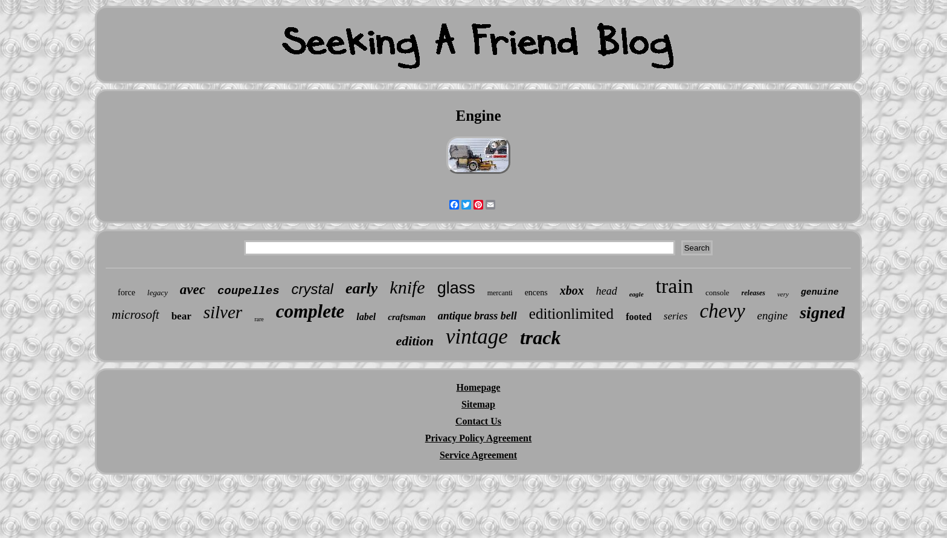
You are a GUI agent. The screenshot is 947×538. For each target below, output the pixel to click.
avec (192, 289)
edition (415, 340)
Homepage (479, 387)
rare (259, 319)
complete (310, 311)
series (676, 316)
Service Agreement (478, 455)
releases (753, 293)
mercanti (500, 293)
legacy (157, 292)
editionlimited (571, 314)
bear (181, 316)
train (674, 286)
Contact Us (478, 421)
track (540, 337)
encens (536, 292)
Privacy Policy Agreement (478, 438)
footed (639, 317)
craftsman (407, 317)
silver (223, 312)
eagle (636, 294)
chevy (722, 311)
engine (772, 315)
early (361, 288)
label (366, 317)
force (126, 292)
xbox (572, 290)
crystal (312, 289)
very (783, 294)
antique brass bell (477, 316)
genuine (820, 292)
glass (456, 288)
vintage (477, 336)
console (717, 292)
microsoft (135, 314)
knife (407, 287)
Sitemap (478, 404)
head (606, 291)
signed (822, 312)
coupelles (248, 291)
